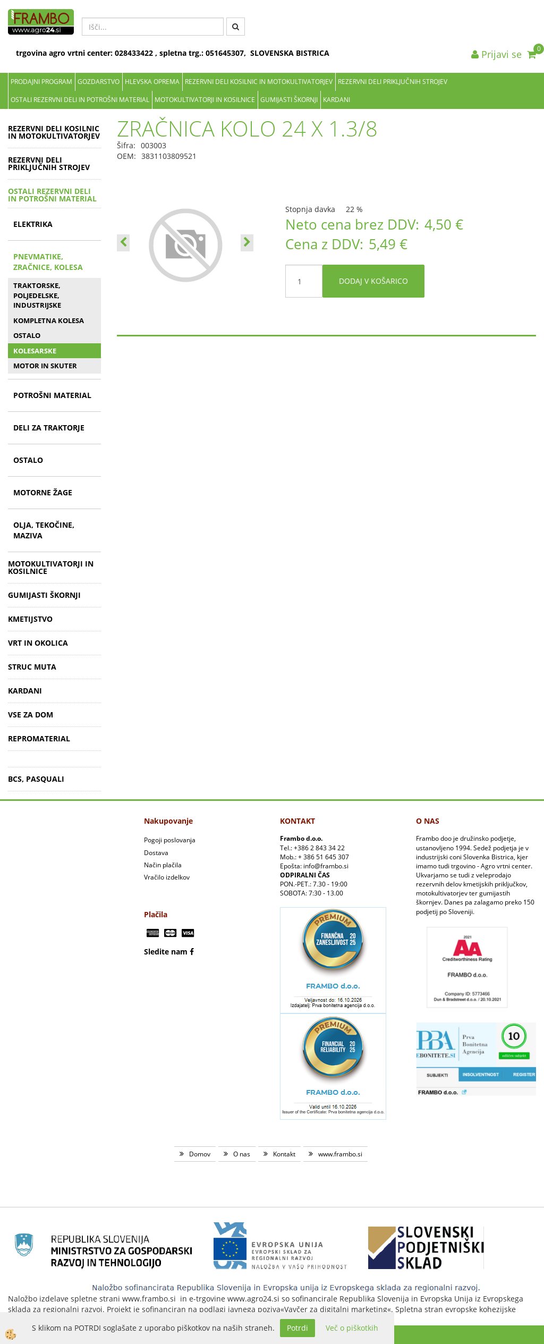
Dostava (156, 852)
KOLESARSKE (34, 351)
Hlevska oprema (152, 81)
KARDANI (336, 99)
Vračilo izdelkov (167, 877)
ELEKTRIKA (33, 224)
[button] (247, 242)
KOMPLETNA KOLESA (48, 320)
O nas (241, 1154)
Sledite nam (166, 951)
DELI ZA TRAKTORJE (48, 427)
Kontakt (284, 1154)
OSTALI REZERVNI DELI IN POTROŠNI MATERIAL (80, 99)
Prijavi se (496, 54)
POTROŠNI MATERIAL (52, 395)
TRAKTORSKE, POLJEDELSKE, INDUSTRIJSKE (37, 295)
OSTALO (26, 335)
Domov (199, 1154)
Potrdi (297, 1328)
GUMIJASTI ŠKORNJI (289, 99)
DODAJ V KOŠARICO (373, 281)
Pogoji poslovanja (170, 839)
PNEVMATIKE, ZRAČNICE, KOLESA (48, 261)
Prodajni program (41, 81)
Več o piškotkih (352, 1328)
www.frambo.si (340, 1154)
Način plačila (163, 864)
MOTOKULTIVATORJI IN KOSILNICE (205, 99)
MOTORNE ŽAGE (42, 492)
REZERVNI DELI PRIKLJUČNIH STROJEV (392, 81)
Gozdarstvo (99, 81)
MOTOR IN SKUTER (45, 365)
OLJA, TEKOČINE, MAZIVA (43, 530)
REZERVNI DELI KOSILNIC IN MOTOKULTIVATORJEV (259, 81)
